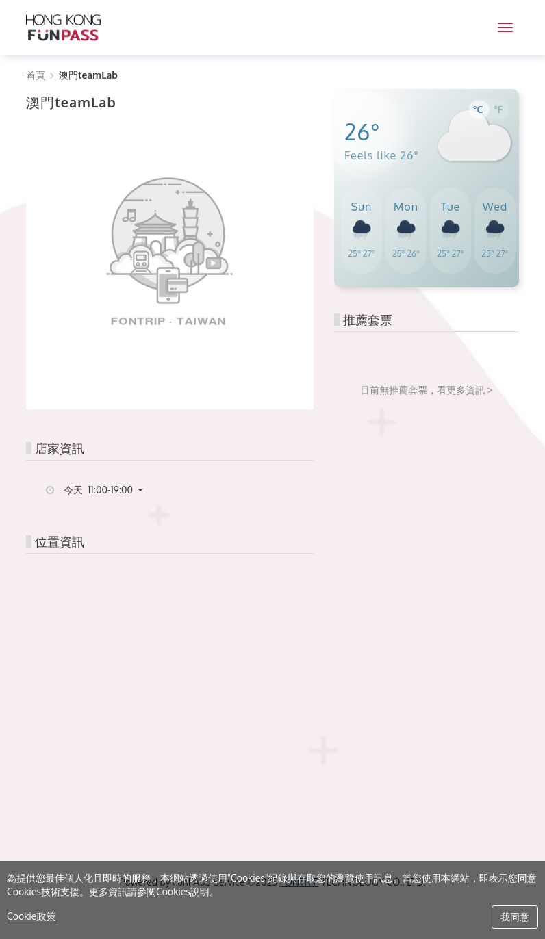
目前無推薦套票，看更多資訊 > (426, 390)
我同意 (514, 917)
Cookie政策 (31, 916)
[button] (108, 490)
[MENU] (505, 27)
